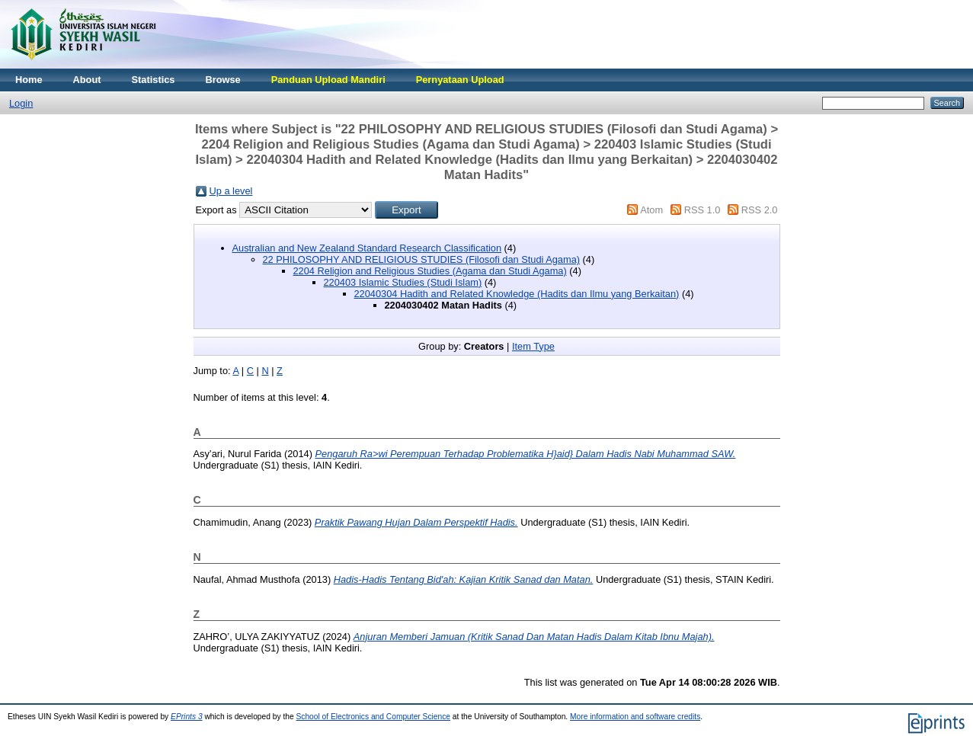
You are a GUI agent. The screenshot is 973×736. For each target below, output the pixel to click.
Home (29, 79)
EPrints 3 (187, 716)
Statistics (153, 79)
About (87, 79)
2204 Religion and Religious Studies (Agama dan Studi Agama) (430, 271)
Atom (651, 210)
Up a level (231, 191)
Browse (222, 79)
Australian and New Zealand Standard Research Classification (367, 248)
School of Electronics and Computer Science (373, 716)
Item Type (533, 346)
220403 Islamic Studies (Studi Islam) (403, 282)
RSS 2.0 (759, 210)
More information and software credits (635, 716)
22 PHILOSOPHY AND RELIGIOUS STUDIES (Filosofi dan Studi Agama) (422, 259)
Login (21, 103)
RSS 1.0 (702, 210)
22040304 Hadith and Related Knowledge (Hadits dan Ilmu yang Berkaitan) (517, 293)
